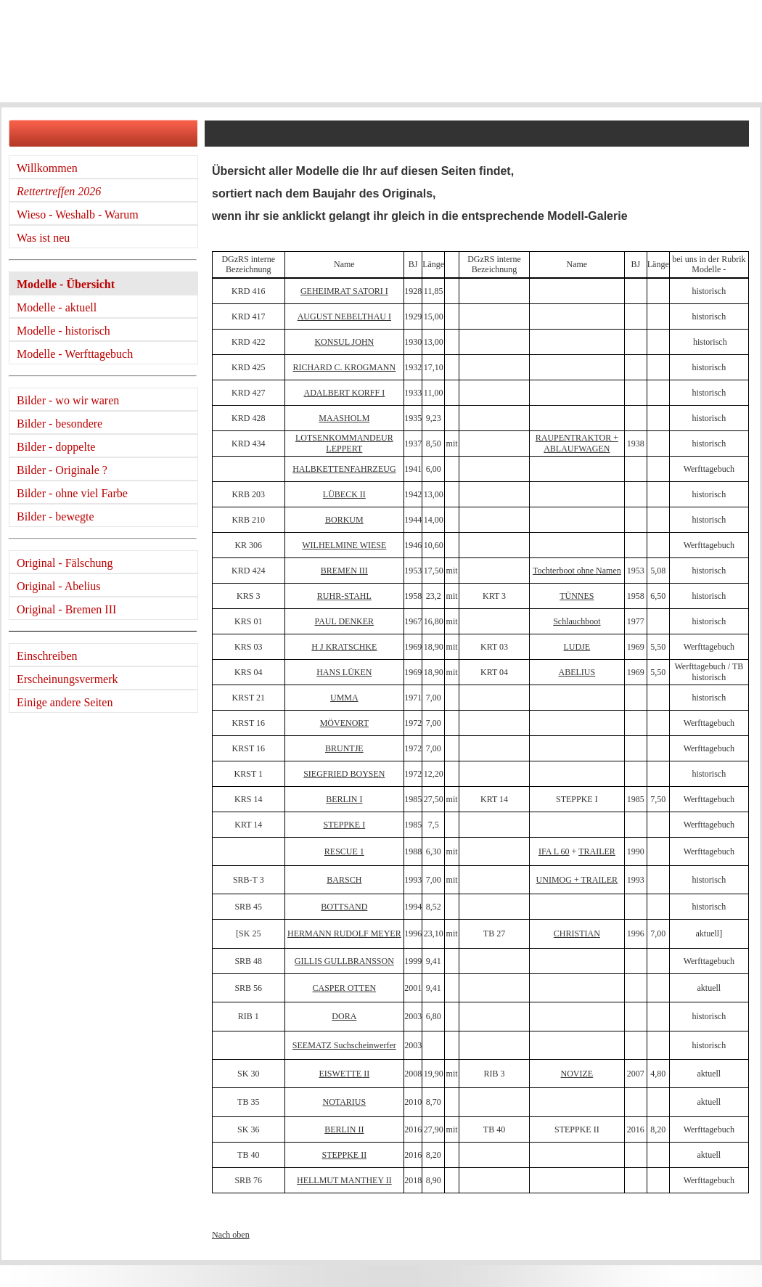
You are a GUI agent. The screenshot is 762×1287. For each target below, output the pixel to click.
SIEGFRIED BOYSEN (344, 774)
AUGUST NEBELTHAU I (344, 316)
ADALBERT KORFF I (344, 393)
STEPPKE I (345, 825)
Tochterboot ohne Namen (577, 570)
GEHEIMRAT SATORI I (344, 291)
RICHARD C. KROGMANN (344, 367)
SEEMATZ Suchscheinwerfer (344, 1045)
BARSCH (344, 880)
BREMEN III (344, 570)
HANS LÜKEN (344, 672)
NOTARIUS (344, 1102)
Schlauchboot (576, 621)
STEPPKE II (344, 1155)
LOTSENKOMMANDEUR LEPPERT (344, 443)
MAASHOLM (344, 418)
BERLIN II (344, 1129)
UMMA (344, 697)
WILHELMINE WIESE (344, 545)
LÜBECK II (344, 494)
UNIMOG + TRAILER (577, 880)
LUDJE (577, 647)
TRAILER (596, 851)
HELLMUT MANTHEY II (344, 1180)
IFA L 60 (554, 851)
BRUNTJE (344, 748)
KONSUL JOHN (344, 342)
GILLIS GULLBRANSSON (344, 961)
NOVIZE (577, 1074)
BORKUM (344, 520)
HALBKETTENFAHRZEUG (344, 469)
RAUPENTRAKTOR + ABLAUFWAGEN (577, 443)
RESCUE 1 (344, 851)
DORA (344, 1016)
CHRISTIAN (577, 933)
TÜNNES (577, 596)
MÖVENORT (344, 723)
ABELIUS (577, 672)
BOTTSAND (344, 907)
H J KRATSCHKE (344, 647)
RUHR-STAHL (344, 596)
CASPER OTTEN (345, 988)
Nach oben (231, 1235)
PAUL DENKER (344, 621)
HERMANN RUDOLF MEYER (344, 933)
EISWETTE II (344, 1074)
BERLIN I (344, 799)
